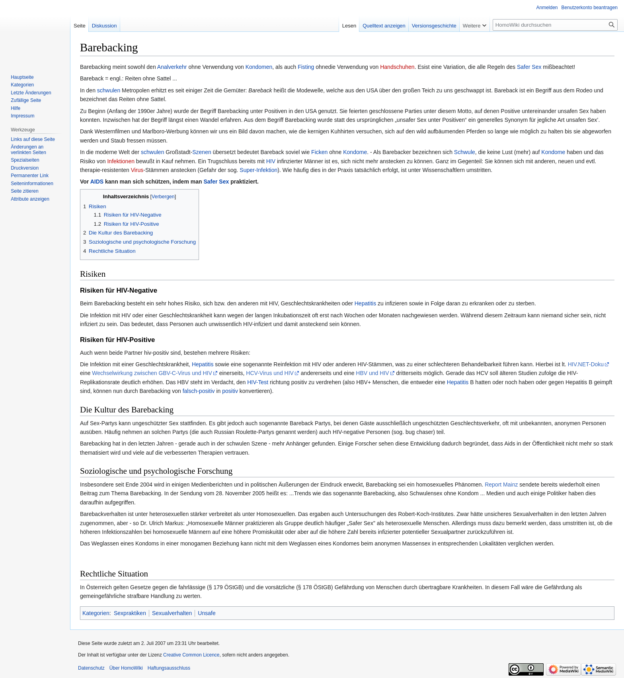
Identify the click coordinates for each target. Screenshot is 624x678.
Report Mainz (501, 484)
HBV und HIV (372, 373)
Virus (137, 170)
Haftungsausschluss (169, 668)
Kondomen (259, 67)
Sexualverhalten (172, 613)
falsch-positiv (199, 391)
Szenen (201, 152)
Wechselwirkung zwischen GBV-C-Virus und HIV (152, 373)
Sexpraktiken (130, 613)
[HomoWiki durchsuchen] (555, 25)
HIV (270, 161)
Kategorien (95, 613)
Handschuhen (397, 67)
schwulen (108, 90)
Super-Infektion (258, 170)
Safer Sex (529, 67)
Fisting (306, 67)
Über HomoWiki (126, 668)
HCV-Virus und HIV (270, 373)
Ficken (319, 152)
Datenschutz (91, 668)
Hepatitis (365, 303)
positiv (230, 391)
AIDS (96, 181)
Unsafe (206, 613)
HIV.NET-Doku (586, 364)
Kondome (355, 152)
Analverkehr (172, 67)
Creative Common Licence (191, 655)
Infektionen (121, 161)
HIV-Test (257, 382)
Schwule (464, 152)
